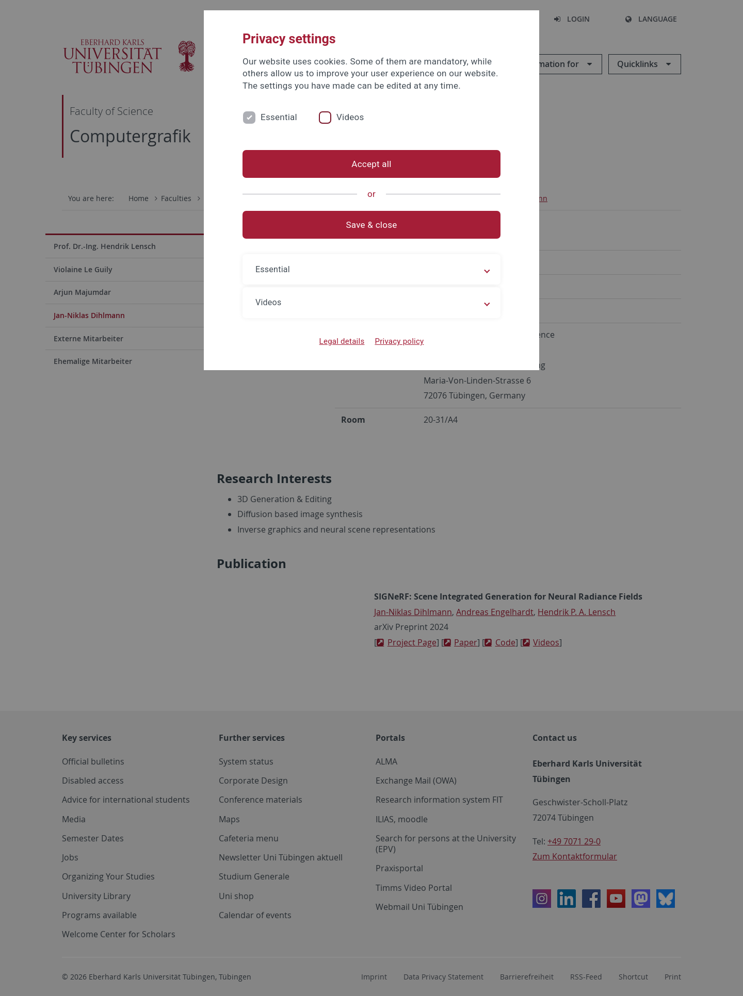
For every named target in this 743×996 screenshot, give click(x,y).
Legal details (342, 341)
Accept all (371, 164)
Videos (350, 117)
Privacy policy (399, 341)
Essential (279, 117)
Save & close (371, 225)
